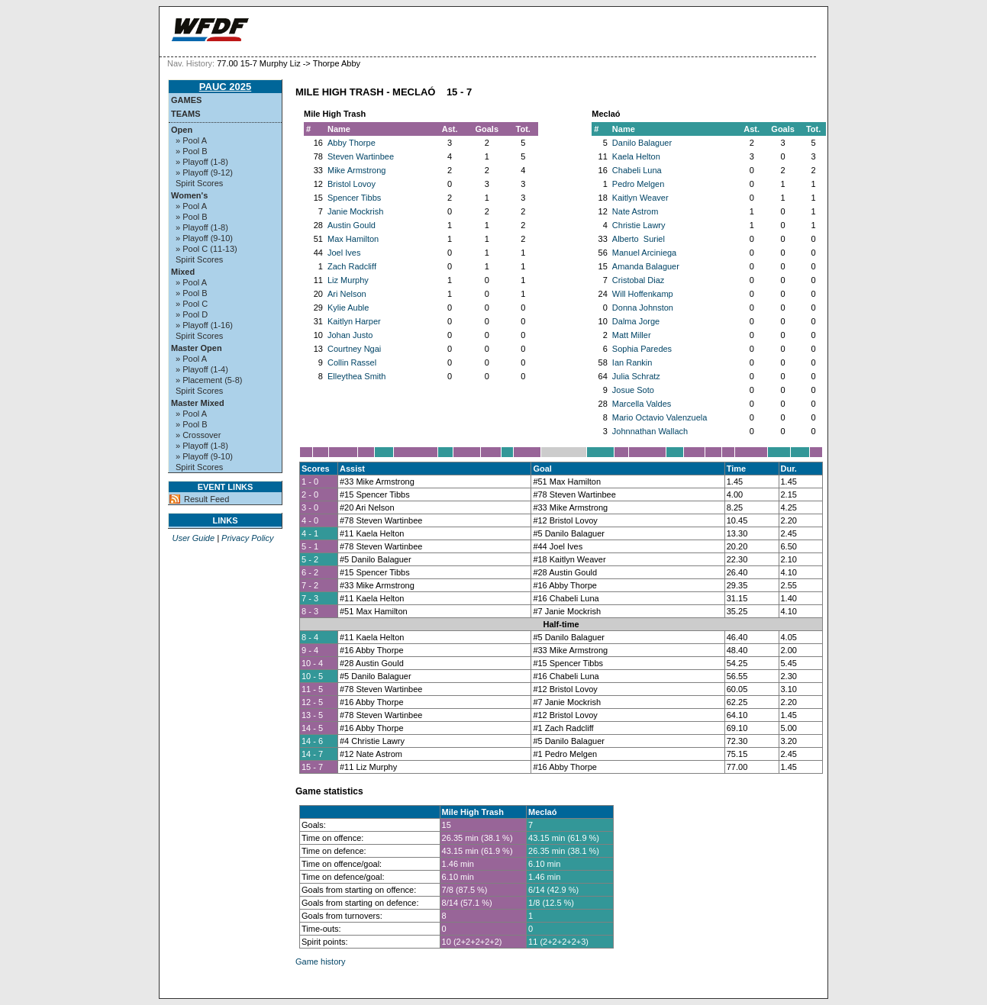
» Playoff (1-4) (202, 369)
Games (186, 100)
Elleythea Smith (356, 376)
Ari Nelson (346, 293)
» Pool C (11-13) (206, 248)
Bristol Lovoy (351, 183)
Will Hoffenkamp (642, 293)
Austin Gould (351, 225)
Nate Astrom (635, 211)
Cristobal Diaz (638, 280)
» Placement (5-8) (209, 380)
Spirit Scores (199, 183)
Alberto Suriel (638, 238)
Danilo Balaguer (642, 142)
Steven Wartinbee (360, 156)
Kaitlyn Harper (354, 321)
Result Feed (206, 499)
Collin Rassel (351, 362)
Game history (320, 961)
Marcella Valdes (641, 403)
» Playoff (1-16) (204, 325)
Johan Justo (350, 335)
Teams (186, 113)
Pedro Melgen (638, 183)
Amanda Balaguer (645, 266)
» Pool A (191, 140)
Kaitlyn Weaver (640, 197)
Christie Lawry (639, 225)
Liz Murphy (348, 280)
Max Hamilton (353, 238)
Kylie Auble (348, 307)
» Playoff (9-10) (204, 238)
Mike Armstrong (356, 170)
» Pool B (192, 151)
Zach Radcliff (351, 266)
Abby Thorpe (351, 142)
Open (181, 129)
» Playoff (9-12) (204, 172)
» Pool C (192, 303)
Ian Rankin (632, 362)
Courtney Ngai (354, 348)
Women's (189, 195)
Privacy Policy (247, 538)
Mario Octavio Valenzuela (660, 417)
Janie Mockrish (355, 211)
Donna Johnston (642, 307)
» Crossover (198, 435)
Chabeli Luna (637, 170)
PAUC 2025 (225, 86)
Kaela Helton (636, 156)
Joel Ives (343, 252)
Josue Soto (633, 390)
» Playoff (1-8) (202, 161)
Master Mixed (197, 402)
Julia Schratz (636, 376)
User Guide (193, 538)
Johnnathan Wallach (650, 431)
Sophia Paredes (642, 348)
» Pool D (192, 314)
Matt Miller (631, 335)
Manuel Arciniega (644, 252)
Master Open (196, 348)
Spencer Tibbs (354, 197)
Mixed (183, 271)
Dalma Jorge (636, 321)
